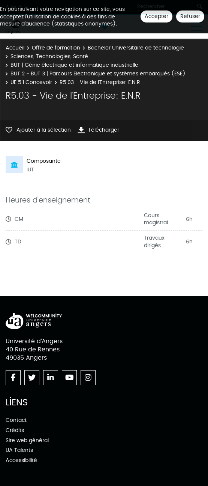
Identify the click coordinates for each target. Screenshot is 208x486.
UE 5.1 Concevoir (31, 82)
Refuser (190, 16)
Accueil (15, 48)
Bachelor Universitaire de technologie (136, 48)
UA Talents (19, 450)
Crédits (15, 430)
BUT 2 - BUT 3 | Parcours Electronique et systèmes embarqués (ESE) (98, 74)
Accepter (156, 16)
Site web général (27, 440)
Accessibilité (21, 460)
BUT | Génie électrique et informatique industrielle (74, 65)
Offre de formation (56, 48)
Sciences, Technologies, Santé (49, 56)
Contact (16, 420)
